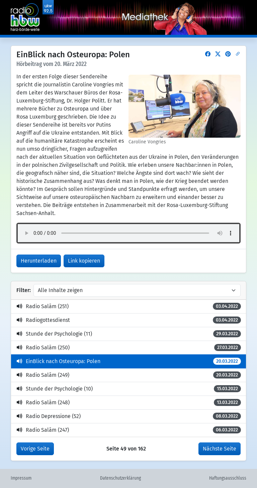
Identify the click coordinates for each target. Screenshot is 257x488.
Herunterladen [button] (39, 261)
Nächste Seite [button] (219, 448)
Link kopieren (84, 261)
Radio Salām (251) (128, 306)
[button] (207, 54)
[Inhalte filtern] (137, 290)
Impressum (21, 478)
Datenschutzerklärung (120, 478)
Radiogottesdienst (128, 320)
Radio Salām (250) (128, 347)
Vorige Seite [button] (35, 448)
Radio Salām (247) (128, 429)
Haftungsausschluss (227, 478)
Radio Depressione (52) (128, 416)
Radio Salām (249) (128, 374)
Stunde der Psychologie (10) (128, 388)
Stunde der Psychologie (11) (128, 333)
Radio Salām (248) (128, 402)
